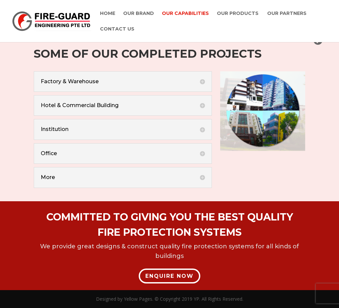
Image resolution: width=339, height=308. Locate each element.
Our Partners (287, 13)
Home (107, 13)
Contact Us (117, 29)
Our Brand (138, 13)
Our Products (238, 13)
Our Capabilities (185, 13)
